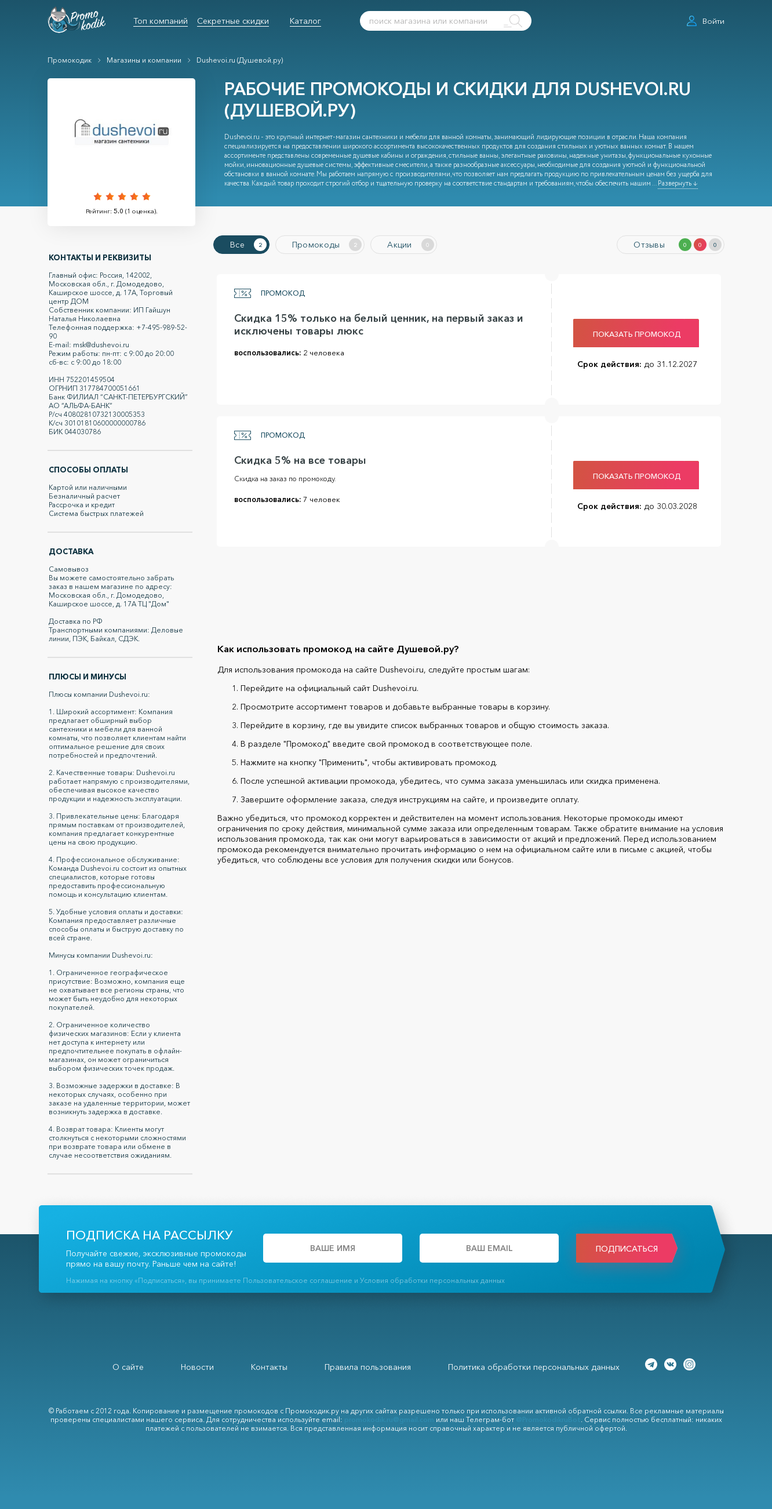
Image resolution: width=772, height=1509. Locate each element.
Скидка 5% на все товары (300, 460)
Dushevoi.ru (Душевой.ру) (239, 60)
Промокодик (70, 60)
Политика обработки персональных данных (534, 1367)
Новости (197, 1367)
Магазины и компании (144, 60)
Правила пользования (368, 1367)
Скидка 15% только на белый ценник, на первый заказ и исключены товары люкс (378, 324)
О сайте (128, 1367)
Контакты (269, 1367)
